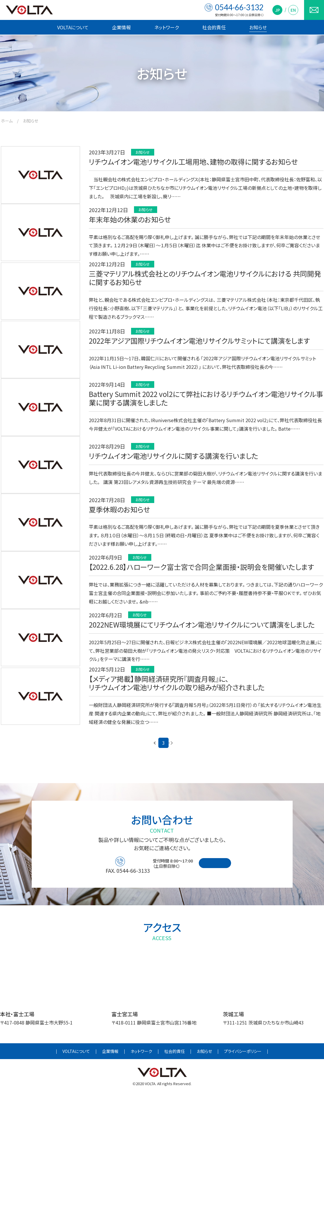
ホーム (7, 121)
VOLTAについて (73, 27)
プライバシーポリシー (243, 1186)
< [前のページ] (122, 874)
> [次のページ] (201, 874)
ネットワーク (166, 27)
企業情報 (121, 27)
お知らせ (258, 27)
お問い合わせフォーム (234, 996)
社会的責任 (214, 27)
